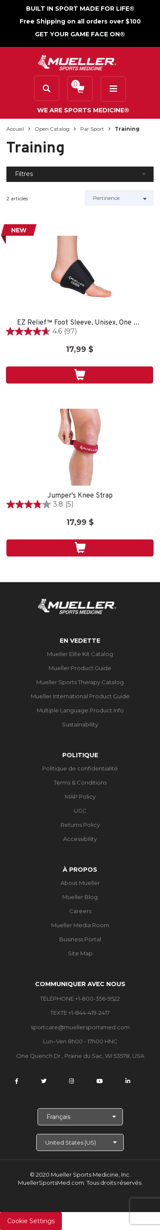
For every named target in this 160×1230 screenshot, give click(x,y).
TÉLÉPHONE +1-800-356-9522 (80, 998)
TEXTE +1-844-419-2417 (80, 1012)
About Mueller (80, 882)
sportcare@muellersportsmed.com (80, 1027)
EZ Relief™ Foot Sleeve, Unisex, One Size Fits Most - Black (79, 323)
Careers (80, 911)
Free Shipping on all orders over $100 (80, 21)
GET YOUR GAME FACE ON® (80, 34)
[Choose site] (80, 1142)
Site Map (80, 953)
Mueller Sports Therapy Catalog (80, 682)
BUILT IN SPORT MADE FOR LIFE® (80, 8)
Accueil (15, 129)
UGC (80, 810)
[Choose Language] (80, 1116)
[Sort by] (119, 198)
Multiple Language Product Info (80, 710)
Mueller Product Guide (80, 668)
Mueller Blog (80, 896)
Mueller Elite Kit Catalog (80, 653)
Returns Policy (80, 824)
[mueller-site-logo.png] (77, 62)
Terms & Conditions (80, 782)
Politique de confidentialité (80, 768)
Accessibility (80, 838)
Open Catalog (52, 129)
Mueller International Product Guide (80, 696)
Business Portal (80, 939)
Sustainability (80, 724)
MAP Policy (80, 796)
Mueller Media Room (80, 925)
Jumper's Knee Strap (80, 496)
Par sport (92, 129)
